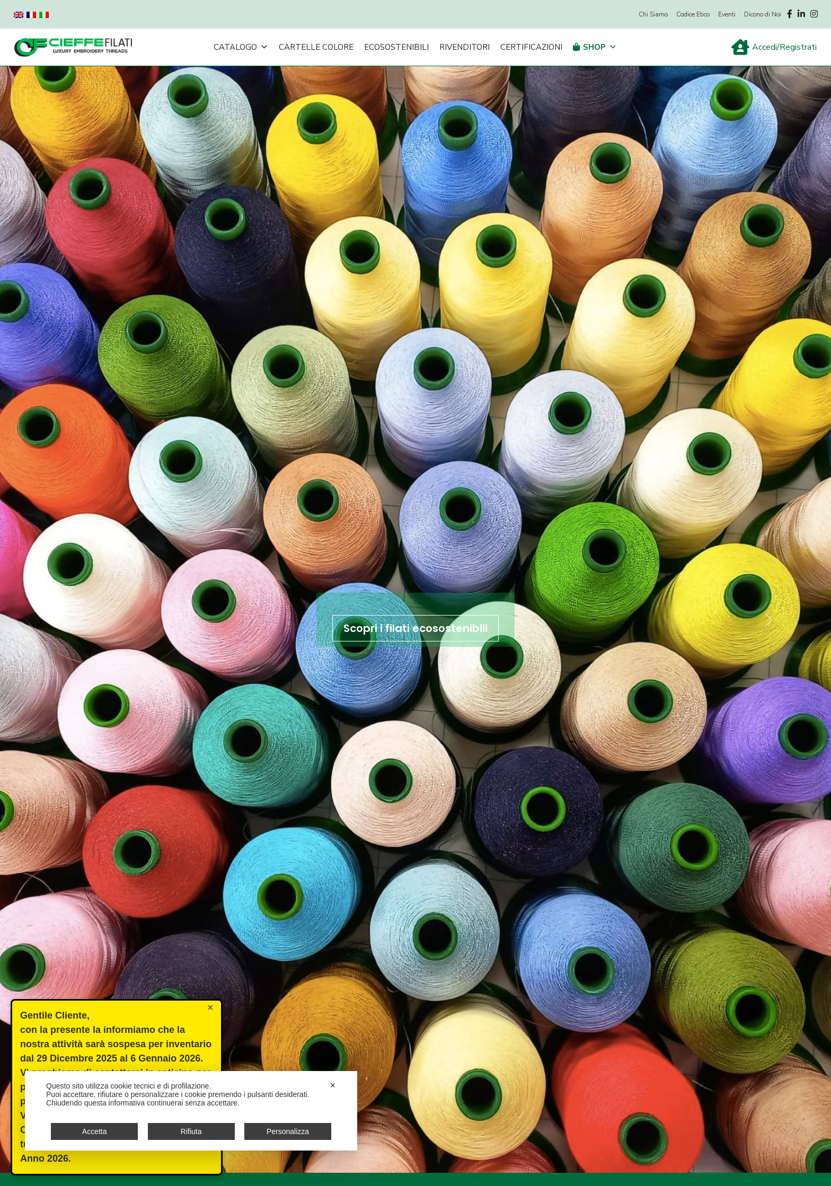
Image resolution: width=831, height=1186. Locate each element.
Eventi (727, 14)
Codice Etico (693, 14)
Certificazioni (531, 47)
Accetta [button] (94, 1131)
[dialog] (191, 1111)
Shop (600, 47)
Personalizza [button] (288, 1131)
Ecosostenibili (396, 47)
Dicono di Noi (762, 14)
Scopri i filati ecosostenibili (415, 628)
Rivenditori (464, 47)
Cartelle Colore (316, 47)
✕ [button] (333, 1085)
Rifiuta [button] (191, 1131)
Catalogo (241, 47)
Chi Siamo (653, 14)
